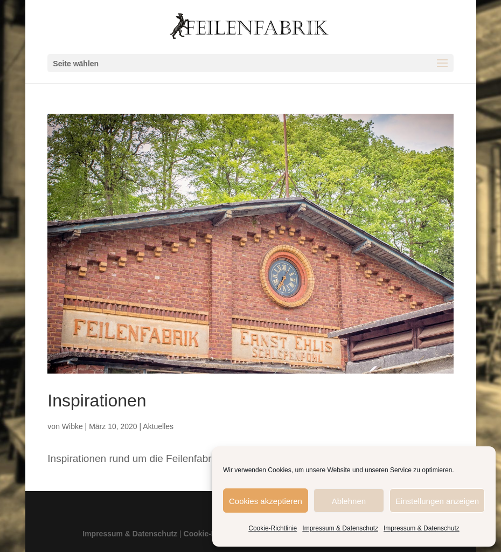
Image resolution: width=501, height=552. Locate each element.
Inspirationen (96, 399)
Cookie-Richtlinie (272, 528)
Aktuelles (158, 426)
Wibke (72, 426)
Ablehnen (349, 500)
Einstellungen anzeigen (437, 500)
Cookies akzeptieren (265, 500)
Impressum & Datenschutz (340, 528)
